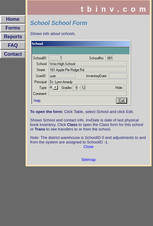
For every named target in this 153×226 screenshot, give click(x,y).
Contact (13, 54)
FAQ (13, 45)
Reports (13, 36)
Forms (12, 27)
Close (88, 146)
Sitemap (88, 159)
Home (12, 19)
